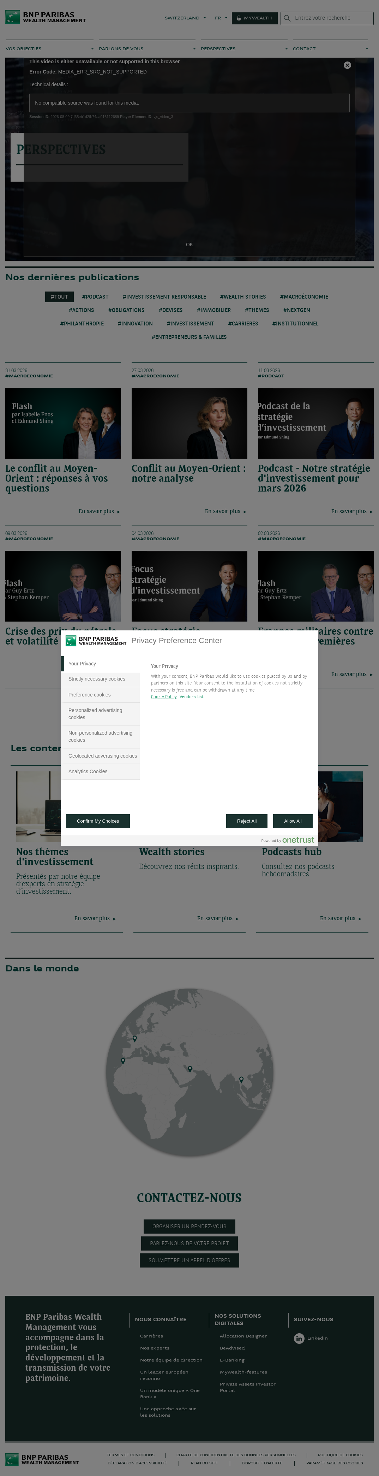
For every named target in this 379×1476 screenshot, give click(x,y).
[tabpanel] (232, 683)
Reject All (247, 821)
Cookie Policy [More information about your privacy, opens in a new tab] (164, 697)
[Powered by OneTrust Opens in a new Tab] (288, 841)
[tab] (100, 664)
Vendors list (192, 697)
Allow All (293, 821)
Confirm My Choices (98, 821)
